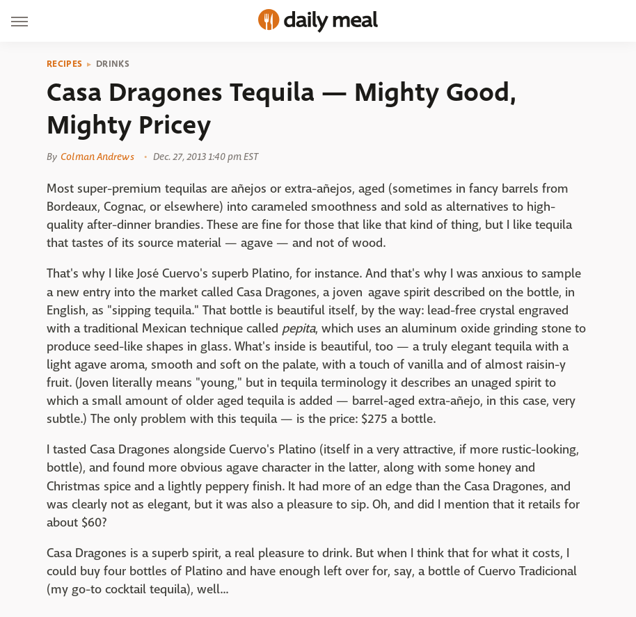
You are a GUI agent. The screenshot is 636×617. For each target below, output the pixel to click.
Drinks (112, 64)
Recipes (64, 64)
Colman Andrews (97, 156)
